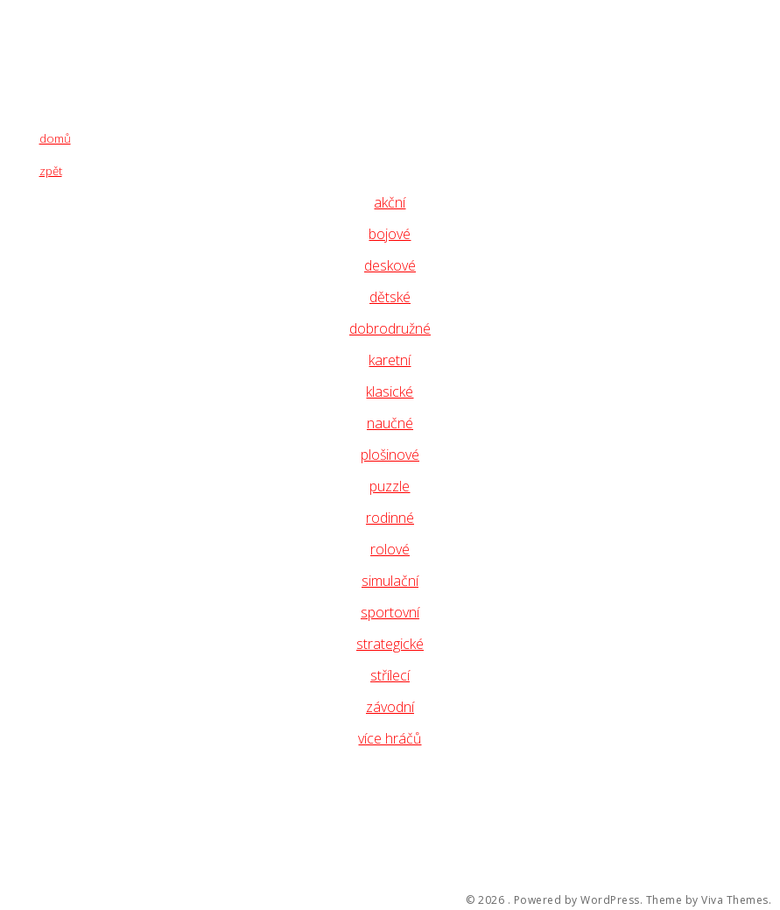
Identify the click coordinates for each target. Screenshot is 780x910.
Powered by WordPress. (578, 900)
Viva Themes (735, 900)
